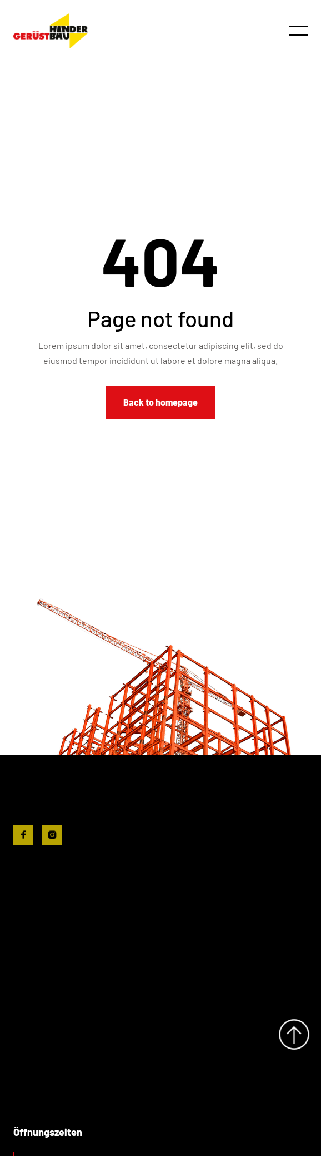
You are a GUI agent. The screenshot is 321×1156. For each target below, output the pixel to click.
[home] (50, 30)
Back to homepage (160, 402)
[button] (298, 30)
